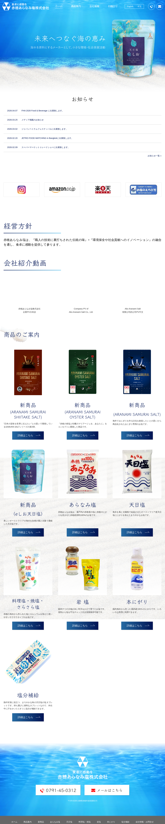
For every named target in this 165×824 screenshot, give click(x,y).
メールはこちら (107, 790)
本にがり (111, 822)
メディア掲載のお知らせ (33, 120)
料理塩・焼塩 (85, 822)
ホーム (59, 6)
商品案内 (76, 6)
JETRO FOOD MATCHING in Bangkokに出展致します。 (47, 138)
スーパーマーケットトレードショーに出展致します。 (46, 147)
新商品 (41, 822)
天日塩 (69, 822)
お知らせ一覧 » (154, 156)
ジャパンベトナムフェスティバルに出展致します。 (45, 129)
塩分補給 (125, 822)
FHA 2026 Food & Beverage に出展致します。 (43, 110)
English (130, 6)
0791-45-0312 (58, 790)
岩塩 (99, 822)
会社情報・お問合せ (145, 822)
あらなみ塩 (55, 822)
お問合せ (113, 6)
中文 (140, 6)
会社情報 (94, 6)
